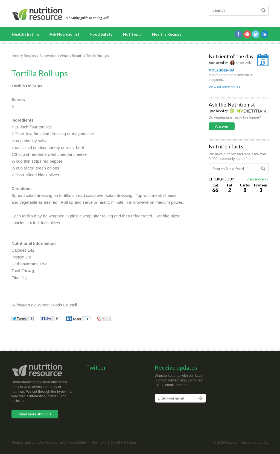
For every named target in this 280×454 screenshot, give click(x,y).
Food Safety (101, 34)
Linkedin (265, 34)
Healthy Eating (25, 34)
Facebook (238, 34)
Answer (222, 126)
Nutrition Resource (37, 13)
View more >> (257, 179)
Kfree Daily (241, 62)
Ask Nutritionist (64, 34)
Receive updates (176, 367)
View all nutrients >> (225, 87)
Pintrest (247, 34)
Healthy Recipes (166, 34)
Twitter (256, 34)
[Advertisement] (143, 116)
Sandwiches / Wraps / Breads (60, 56)
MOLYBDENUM (221, 70)
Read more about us (35, 414)
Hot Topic (132, 34)
